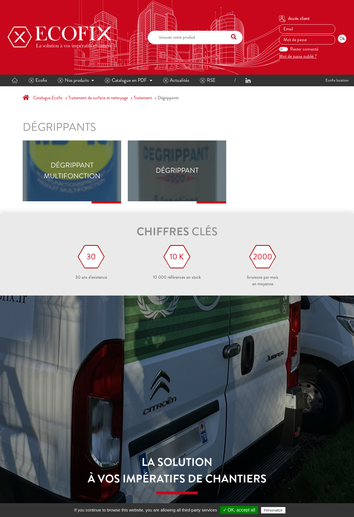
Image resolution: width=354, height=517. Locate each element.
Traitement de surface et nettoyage (98, 98)
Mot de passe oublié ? (298, 56)
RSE (207, 80)
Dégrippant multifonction (72, 170)
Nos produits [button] (73, 80)
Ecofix (37, 80)
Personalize (273, 510)
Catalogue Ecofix (48, 98)
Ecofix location (337, 80)
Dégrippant (177, 171)
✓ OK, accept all (239, 510)
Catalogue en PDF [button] (126, 80)
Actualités (176, 80)
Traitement (143, 98)
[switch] (283, 49)
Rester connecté (304, 49)
